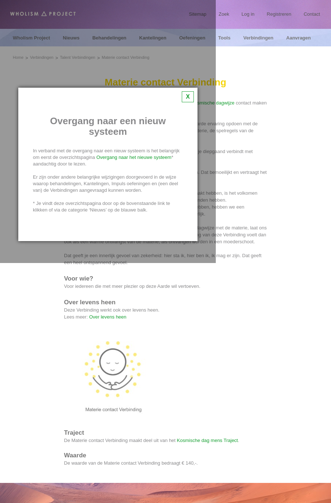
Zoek (224, 14)
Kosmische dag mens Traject (207, 440)
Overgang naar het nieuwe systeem (133, 157)
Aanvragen (298, 38)
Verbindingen (258, 38)
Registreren (279, 14)
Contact (312, 14)
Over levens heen (108, 317)
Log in (247, 14)
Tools (224, 38)
